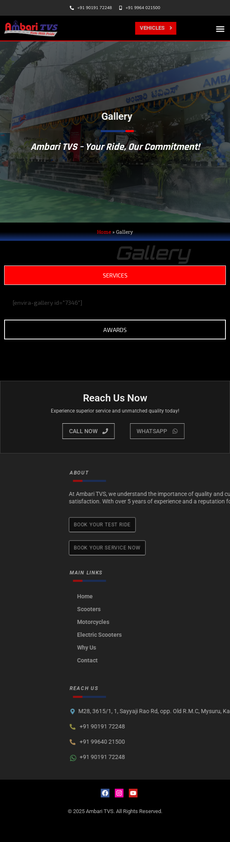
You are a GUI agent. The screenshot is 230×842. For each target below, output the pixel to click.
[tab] (115, 275)
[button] (221, 29)
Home (104, 231)
